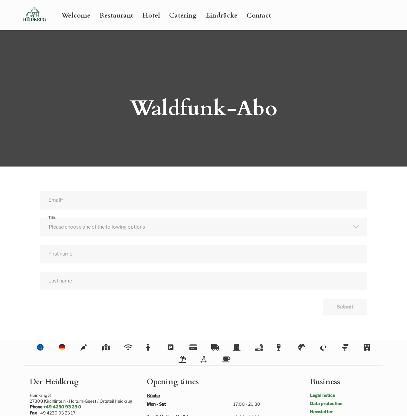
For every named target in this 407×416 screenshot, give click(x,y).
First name (60, 254)
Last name (60, 281)
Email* (55, 200)
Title (52, 217)
